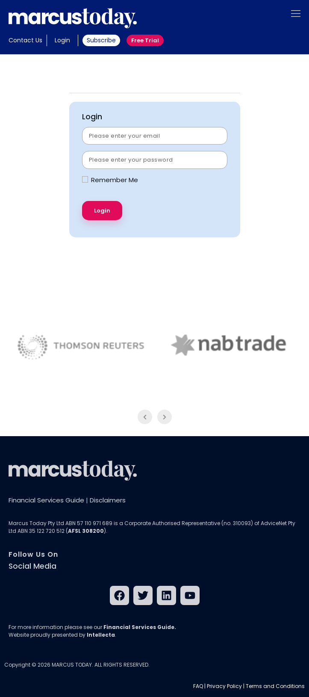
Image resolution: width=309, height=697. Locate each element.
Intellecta (101, 634)
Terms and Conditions (275, 686)
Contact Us (25, 40)
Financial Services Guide (46, 500)
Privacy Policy (224, 686)
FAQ (198, 686)
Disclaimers (108, 500)
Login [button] (62, 40)
